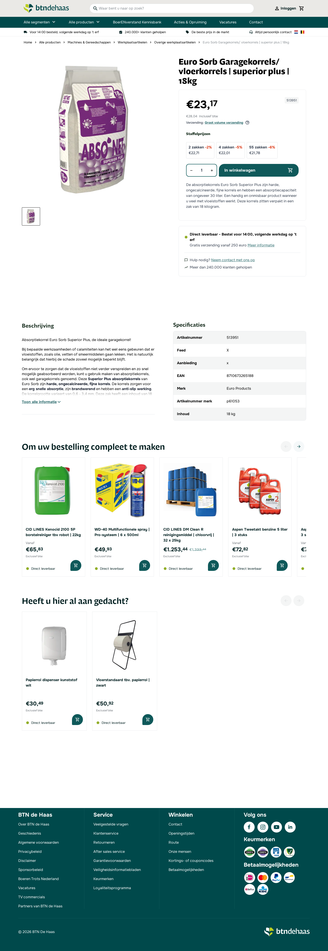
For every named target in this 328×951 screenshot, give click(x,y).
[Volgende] (298, 446)
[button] (95, 130)
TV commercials (31, 897)
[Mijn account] (285, 8)
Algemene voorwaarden (38, 842)
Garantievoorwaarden (112, 860)
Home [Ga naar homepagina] (28, 42)
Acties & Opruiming (190, 22)
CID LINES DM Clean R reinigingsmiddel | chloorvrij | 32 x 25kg (188, 535)
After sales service (109, 851)
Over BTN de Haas (33, 824)
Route (174, 842)
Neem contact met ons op (233, 260)
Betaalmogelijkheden (186, 869)
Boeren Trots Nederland (38, 878)
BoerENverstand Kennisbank (137, 22)
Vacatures (227, 22)
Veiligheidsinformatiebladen (117, 869)
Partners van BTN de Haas (40, 906)
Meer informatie (261, 245)
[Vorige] (286, 446)
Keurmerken (103, 878)
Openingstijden (181, 833)
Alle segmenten (40, 22)
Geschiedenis (29, 833)
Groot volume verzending (224, 122)
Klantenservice (105, 833)
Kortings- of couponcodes (191, 860)
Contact (256, 22)
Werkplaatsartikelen (132, 42)
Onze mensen (180, 851)
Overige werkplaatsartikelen (175, 42)
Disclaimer (27, 860)
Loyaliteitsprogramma (112, 888)
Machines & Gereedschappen (89, 42)
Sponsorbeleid (30, 869)
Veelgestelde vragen (110, 824)
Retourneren (104, 842)
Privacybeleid (30, 851)
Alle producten (84, 22)
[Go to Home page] (46, 8)
